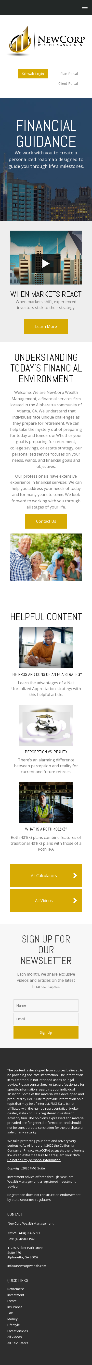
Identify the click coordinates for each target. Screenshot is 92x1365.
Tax (10, 1313)
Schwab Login (33, 73)
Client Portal (68, 83)
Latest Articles (17, 1331)
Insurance (14, 1307)
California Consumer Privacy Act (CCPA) (40, 1148)
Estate (12, 1301)
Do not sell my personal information (34, 1160)
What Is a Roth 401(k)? (46, 829)
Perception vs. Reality (46, 752)
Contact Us (46, 521)
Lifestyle (13, 1325)
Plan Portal (69, 73)
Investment (15, 1295)
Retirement (15, 1289)
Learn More (46, 326)
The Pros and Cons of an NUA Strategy (46, 674)
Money (12, 1319)
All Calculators (54, 876)
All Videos (56, 901)
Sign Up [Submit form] (46, 1032)
